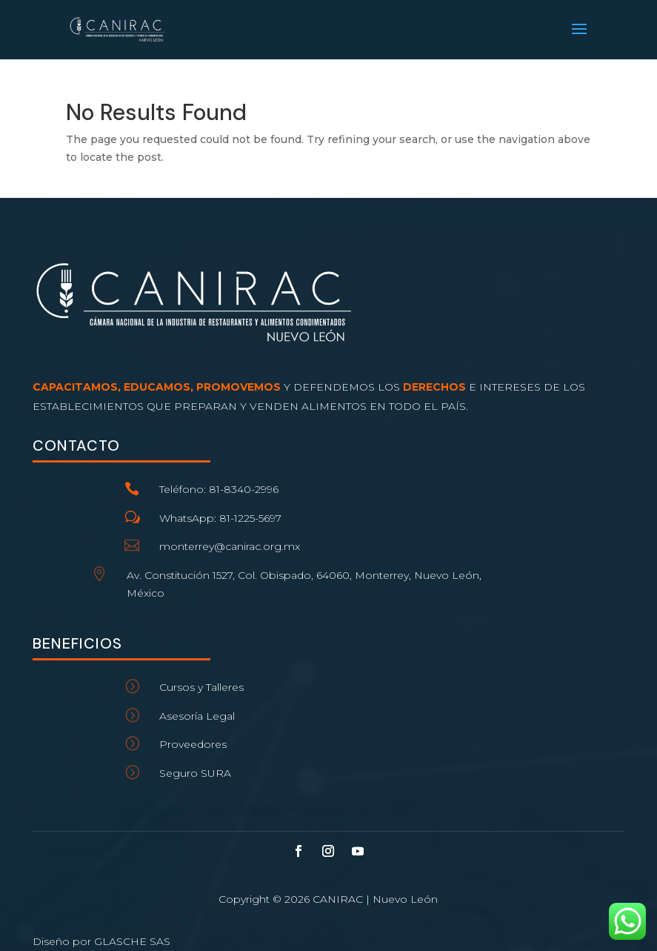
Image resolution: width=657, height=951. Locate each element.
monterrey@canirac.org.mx (229, 546)
